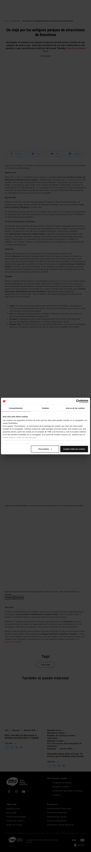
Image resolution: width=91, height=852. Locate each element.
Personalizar (45, 449)
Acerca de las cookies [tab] (75, 408)
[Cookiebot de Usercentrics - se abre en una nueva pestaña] (78, 401)
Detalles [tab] (45, 408)
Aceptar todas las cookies (74, 449)
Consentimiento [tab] (16, 408)
